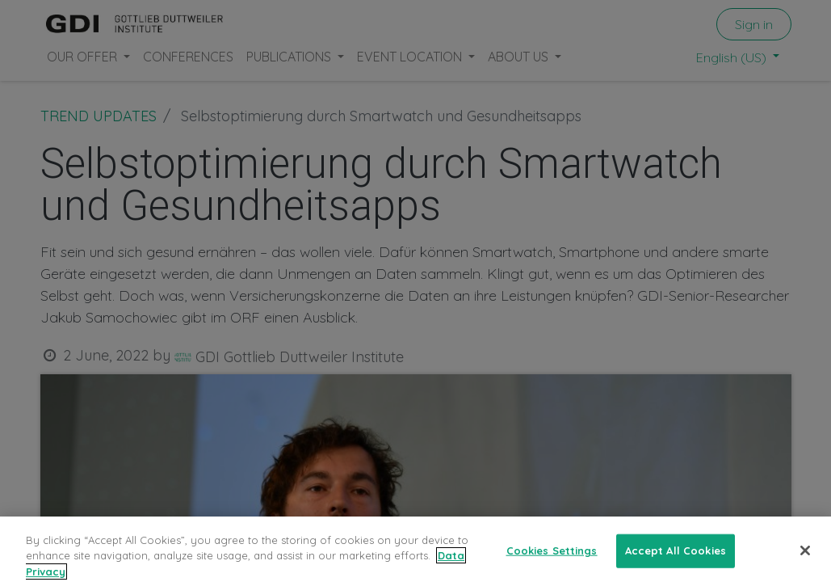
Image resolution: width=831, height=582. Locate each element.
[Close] (805, 560)
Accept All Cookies (675, 560)
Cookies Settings (552, 560)
